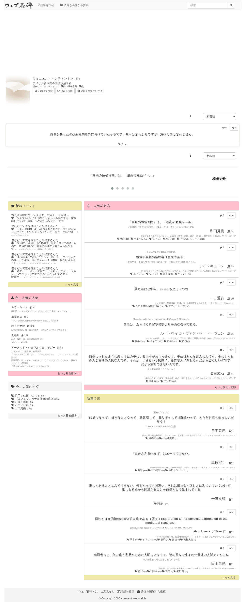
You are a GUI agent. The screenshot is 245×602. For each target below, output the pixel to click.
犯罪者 (154, 571)
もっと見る (72, 284)
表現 (163, 539)
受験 (123, 238)
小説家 (168, 381)
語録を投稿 (45, 5)
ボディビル (22, 405)
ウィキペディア (229, 236)
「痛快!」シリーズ (191, 238)
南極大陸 (188, 539)
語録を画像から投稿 (74, 5)
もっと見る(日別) (68, 373)
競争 (155, 238)
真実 (166, 273)
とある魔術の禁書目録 (148, 306)
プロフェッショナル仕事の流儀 (35, 398)
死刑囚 (181, 571)
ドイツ (154, 341)
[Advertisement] (122, 42)
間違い (161, 503)
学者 (133, 539)
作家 (152, 381)
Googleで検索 (44, 90)
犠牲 (152, 273)
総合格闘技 (168, 438)
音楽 (170, 341)
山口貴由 (21, 408)
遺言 (168, 571)
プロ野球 (156, 470)
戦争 (137, 273)
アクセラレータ (177, 306)
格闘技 (152, 438)
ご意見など (107, 591)
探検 (174, 539)
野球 (141, 470)
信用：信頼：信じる (28, 395)
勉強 (169, 238)
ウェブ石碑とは (88, 591)
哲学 (138, 341)
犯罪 (141, 571)
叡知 (184, 341)
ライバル (139, 238)
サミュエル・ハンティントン (57, 78)
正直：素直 (22, 402)
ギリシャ (183, 273)
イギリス (148, 539)
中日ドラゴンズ (176, 470)
